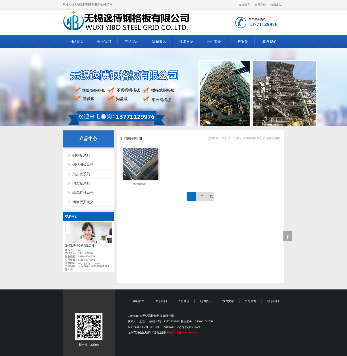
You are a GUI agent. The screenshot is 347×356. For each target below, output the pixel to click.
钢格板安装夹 (83, 202)
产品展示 (131, 41)
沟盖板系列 (81, 183)
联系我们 (260, 4)
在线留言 (244, 4)
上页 (200, 196)
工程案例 (241, 41)
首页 (224, 138)
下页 (210, 196)
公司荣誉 (214, 41)
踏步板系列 (81, 174)
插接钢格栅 (133, 138)
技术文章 (186, 41)
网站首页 (76, 41)
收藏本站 (276, 4)
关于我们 (104, 41)
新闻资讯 (159, 41)
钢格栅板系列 (83, 165)
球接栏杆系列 (83, 193)
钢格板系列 (81, 155)
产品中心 (88, 138)
